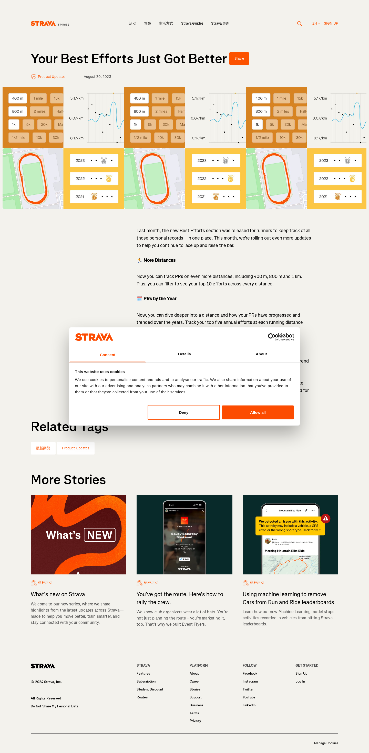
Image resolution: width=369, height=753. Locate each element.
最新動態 (43, 448)
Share (239, 58)
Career (195, 681)
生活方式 (166, 23)
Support (196, 697)
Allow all (258, 412)
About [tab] (261, 354)
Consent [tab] (108, 355)
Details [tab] (184, 354)
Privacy (195, 721)
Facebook (250, 673)
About (194, 673)
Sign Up (301, 673)
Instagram (250, 681)
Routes (142, 697)
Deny (183, 412)
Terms (194, 713)
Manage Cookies (326, 743)
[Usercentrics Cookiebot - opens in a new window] (271, 337)
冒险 (147, 23)
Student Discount (150, 689)
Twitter (248, 689)
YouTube (249, 697)
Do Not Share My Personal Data (55, 706)
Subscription (146, 681)
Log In (300, 681)
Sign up (331, 23)
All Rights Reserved (46, 698)
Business (196, 705)
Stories (195, 689)
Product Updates (75, 448)
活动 (132, 23)
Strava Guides (192, 23)
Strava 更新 (220, 23)
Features (143, 673)
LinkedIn (249, 705)
